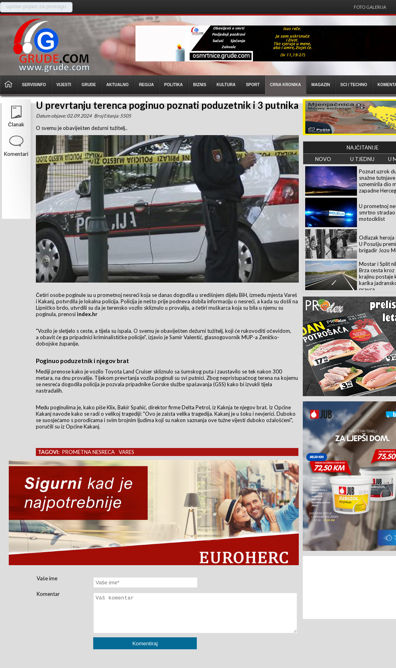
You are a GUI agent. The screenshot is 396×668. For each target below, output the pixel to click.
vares (126, 452)
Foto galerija (370, 7)
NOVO (323, 159)
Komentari (16, 154)
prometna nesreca (88, 452)
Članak (16, 124)
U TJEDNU (362, 159)
